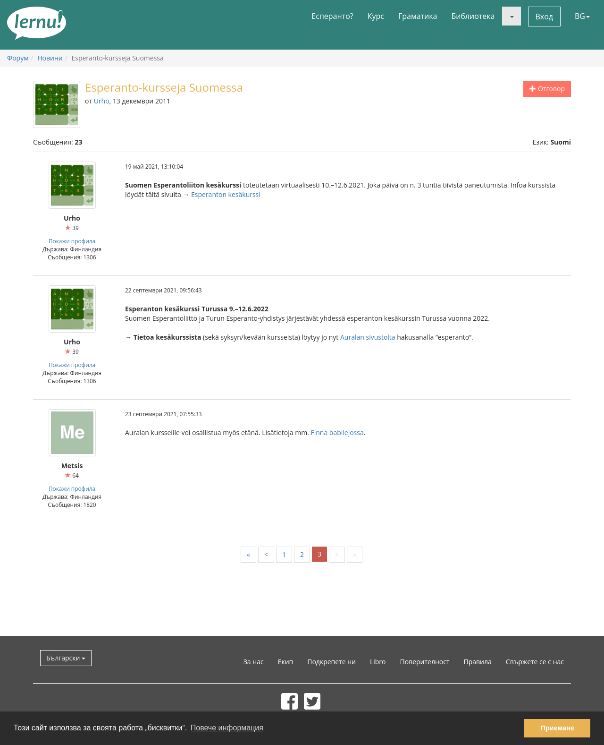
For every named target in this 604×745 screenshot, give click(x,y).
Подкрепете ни (331, 661)
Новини (49, 57)
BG (582, 16)
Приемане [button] (557, 728)
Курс (376, 16)
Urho (101, 100)
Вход (545, 16)
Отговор (547, 88)
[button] (511, 16)
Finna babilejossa (336, 432)
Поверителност (425, 661)
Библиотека (473, 16)
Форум (17, 57)
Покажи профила (72, 241)
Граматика (417, 16)
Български (65, 657)
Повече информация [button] (227, 728)
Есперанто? (332, 16)
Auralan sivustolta (367, 337)
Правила (478, 661)
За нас (253, 661)
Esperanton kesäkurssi (225, 194)
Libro (378, 661)
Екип (286, 661)
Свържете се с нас (535, 661)
